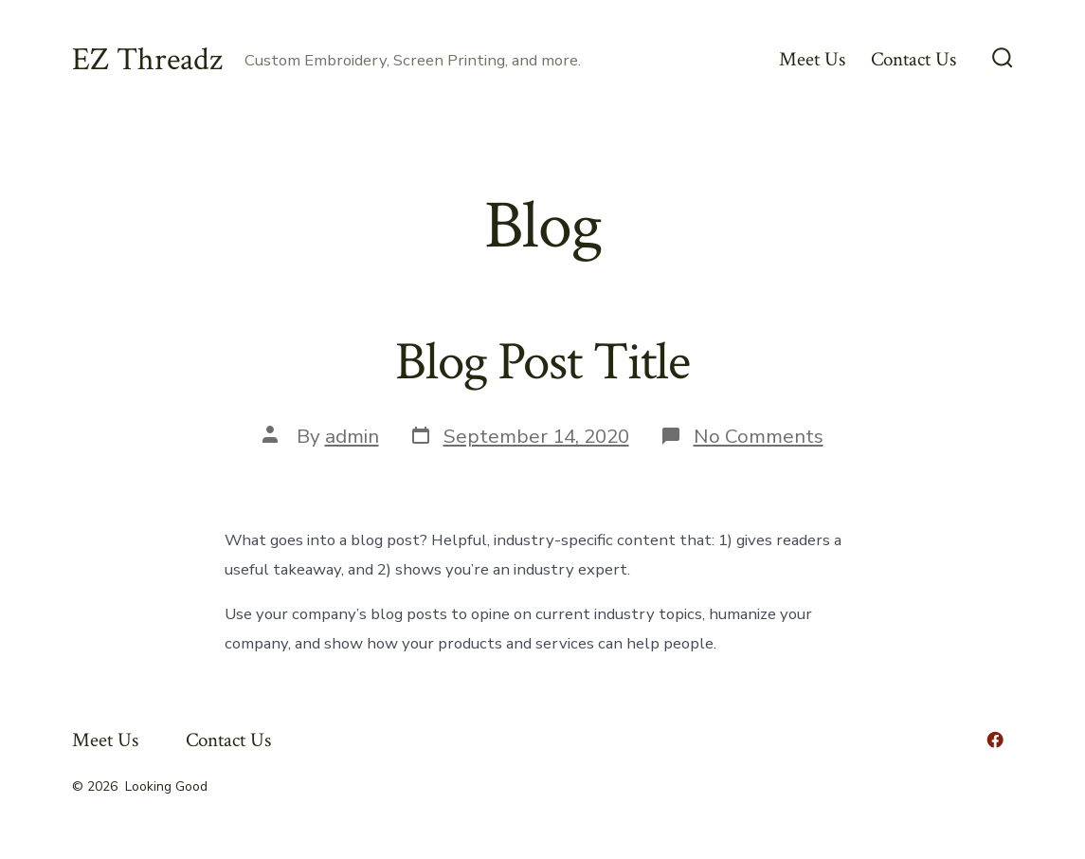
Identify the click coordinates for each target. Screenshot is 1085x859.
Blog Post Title (542, 362)
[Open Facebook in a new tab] (995, 739)
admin (352, 436)
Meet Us (812, 59)
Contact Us (913, 59)
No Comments (758, 436)
